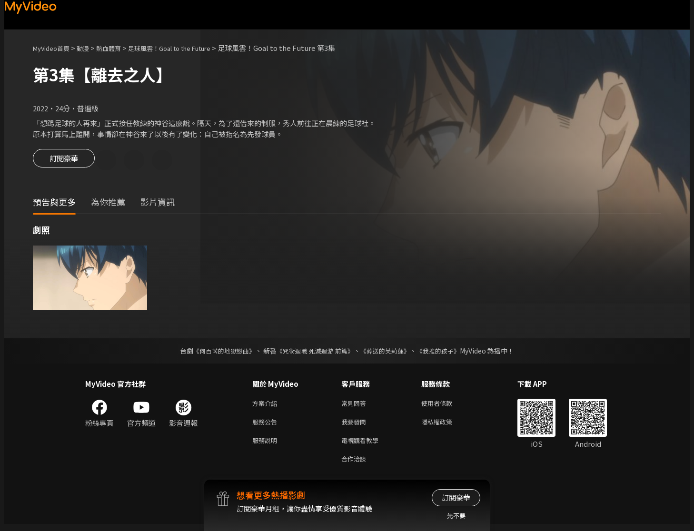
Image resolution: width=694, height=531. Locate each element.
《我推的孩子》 (445, 352)
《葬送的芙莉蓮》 (389, 352)
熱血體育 (119, 48)
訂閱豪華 (64, 161)
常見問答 (355, 405)
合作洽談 (355, 465)
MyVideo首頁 (54, 48)
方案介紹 (266, 405)
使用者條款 (445, 405)
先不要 (456, 515)
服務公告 (266, 425)
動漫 (90, 48)
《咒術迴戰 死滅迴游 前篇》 (314, 352)
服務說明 (266, 445)
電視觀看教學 (362, 445)
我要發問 (355, 425)
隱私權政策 (445, 425)
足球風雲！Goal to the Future (189, 48)
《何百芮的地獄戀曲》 (218, 352)
